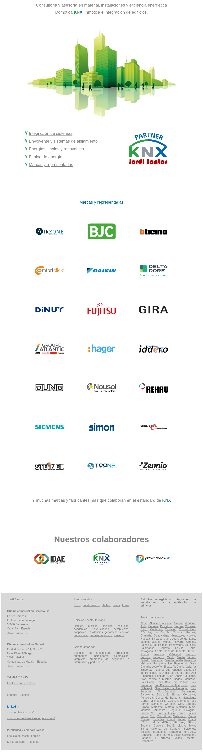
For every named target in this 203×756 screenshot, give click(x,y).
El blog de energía (45, 156)
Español (12, 694)
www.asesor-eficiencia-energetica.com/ (31, 718)
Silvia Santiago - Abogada (23, 741)
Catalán (24, 694)
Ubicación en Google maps (18, 633)
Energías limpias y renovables (56, 149)
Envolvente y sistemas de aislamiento (63, 141)
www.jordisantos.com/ (20, 712)
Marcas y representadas (51, 164)
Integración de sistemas (50, 133)
